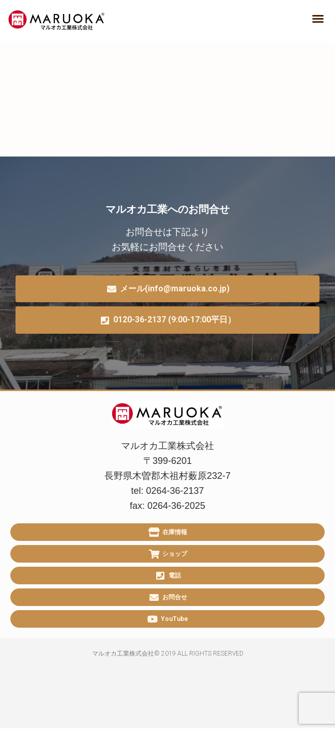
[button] (318, 18)
